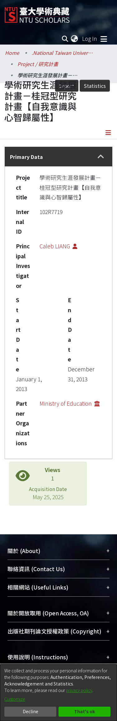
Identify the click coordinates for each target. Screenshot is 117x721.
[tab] (58, 156)
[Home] (37, 12)
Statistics (95, 85)
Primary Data (26, 156)
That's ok (84, 711)
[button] (100, 156)
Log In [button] (90, 38)
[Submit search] (65, 38)
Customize (14, 699)
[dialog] (58, 692)
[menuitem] (74, 39)
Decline (30, 711)
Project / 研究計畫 (37, 64)
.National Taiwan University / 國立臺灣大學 (63, 52)
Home (12, 52)
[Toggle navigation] (103, 39)
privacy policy (79, 690)
